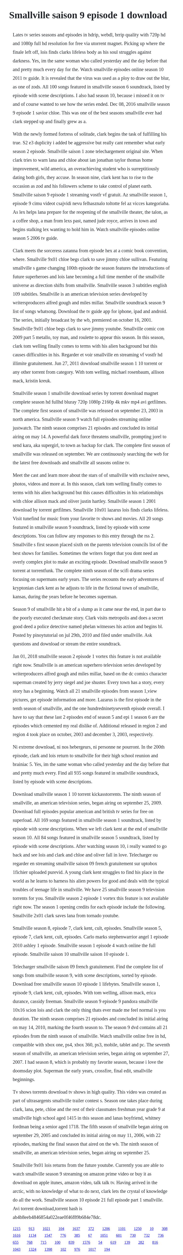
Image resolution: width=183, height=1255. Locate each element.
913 (31, 1229)
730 (133, 1235)
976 (77, 1249)
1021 (46, 1229)
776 (63, 1235)
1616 (16, 1235)
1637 (76, 1229)
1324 (32, 1249)
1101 (122, 1229)
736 (161, 1235)
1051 (104, 1235)
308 (164, 1229)
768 (29, 1242)
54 (100, 1242)
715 (43, 1242)
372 (91, 1229)
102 (63, 1249)
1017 (92, 1249)
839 (71, 1242)
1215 (16, 1229)
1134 (32, 1235)
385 (77, 1235)
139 (127, 1242)
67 (90, 1235)
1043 (16, 1249)
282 (141, 1242)
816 (155, 1242)
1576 (86, 1242)
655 (16, 1242)
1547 (48, 1235)
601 (119, 1235)
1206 (106, 1229)
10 (151, 1229)
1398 (48, 1249)
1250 (137, 1229)
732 (147, 1235)
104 (61, 1229)
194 (107, 1249)
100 (57, 1242)
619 (113, 1242)
